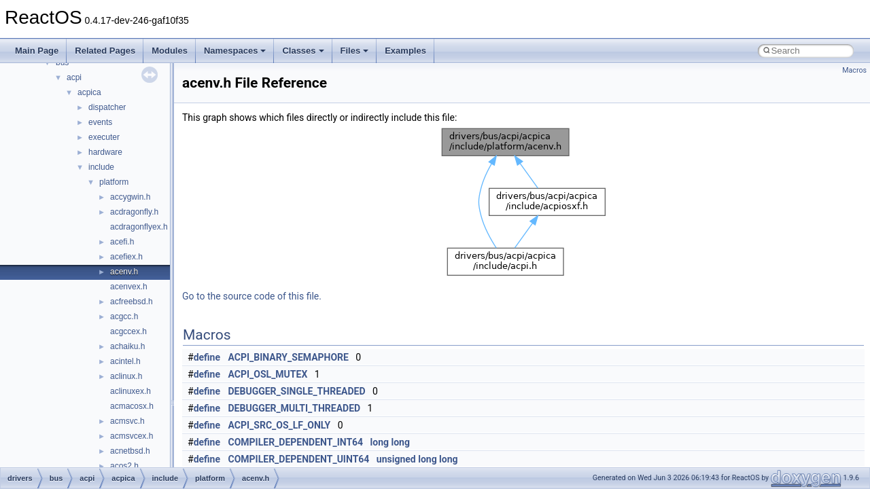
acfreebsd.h (131, 301)
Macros (854, 70)
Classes (303, 51)
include (101, 167)
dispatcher (107, 107)
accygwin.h (130, 197)
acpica (89, 92)
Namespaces (235, 51)
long (379, 442)
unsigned (396, 459)
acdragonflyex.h (139, 227)
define (207, 357)
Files (355, 51)
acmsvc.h (127, 421)
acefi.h (122, 242)
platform (113, 182)
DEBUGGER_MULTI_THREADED (294, 408)
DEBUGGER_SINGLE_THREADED (297, 391)
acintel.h (125, 361)
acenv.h (124, 271)
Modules (170, 51)
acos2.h (124, 466)
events (100, 122)
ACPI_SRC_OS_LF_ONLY (279, 425)
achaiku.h (127, 346)
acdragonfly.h (134, 212)
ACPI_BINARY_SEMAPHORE (288, 357)
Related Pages (105, 51)
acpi (74, 77)
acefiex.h (126, 256)
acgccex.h (128, 331)
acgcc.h (124, 316)
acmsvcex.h (131, 436)
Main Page (36, 51)
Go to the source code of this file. (251, 296)
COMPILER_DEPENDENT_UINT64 (299, 459)
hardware (105, 152)
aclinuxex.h (130, 391)
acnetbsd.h (130, 451)
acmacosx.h (132, 406)
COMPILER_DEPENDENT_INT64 (296, 442)
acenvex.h (128, 286)
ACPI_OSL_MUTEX (268, 374)
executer (104, 137)
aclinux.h (126, 376)
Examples (405, 51)
